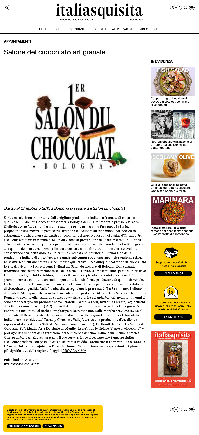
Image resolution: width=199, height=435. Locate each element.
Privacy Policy (53, 426)
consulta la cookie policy (65, 415)
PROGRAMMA (74, 351)
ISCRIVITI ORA (173, 317)
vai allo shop (173, 273)
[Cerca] (6, 7)
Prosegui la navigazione (24, 426)
